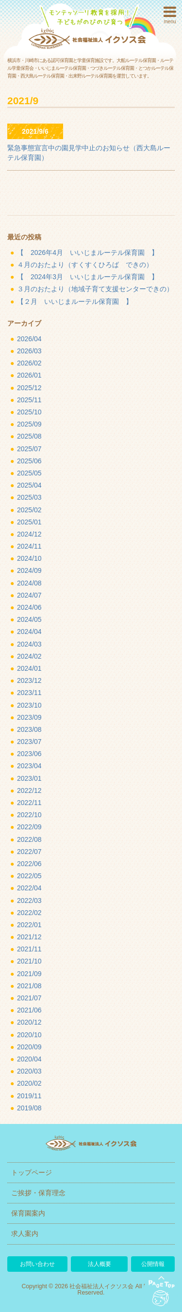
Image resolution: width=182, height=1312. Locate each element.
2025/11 (29, 400)
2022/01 (29, 925)
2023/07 (29, 741)
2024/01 (29, 668)
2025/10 (29, 412)
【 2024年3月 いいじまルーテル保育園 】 (87, 277)
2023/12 (29, 680)
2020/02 (29, 1083)
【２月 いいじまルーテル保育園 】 (74, 301)
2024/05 (29, 619)
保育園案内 (28, 1213)
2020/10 (29, 1035)
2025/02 (29, 510)
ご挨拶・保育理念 (38, 1193)
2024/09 (29, 570)
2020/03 (29, 1071)
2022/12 (29, 790)
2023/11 (29, 692)
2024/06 (29, 607)
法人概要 (99, 1264)
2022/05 (29, 876)
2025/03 (29, 497)
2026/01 (29, 375)
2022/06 (29, 864)
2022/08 (29, 839)
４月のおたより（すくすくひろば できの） (85, 265)
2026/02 (29, 363)
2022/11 (29, 802)
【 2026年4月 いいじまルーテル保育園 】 (87, 252)
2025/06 (29, 461)
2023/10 (29, 705)
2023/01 (29, 778)
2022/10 (29, 815)
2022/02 (29, 913)
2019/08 (29, 1108)
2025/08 (29, 436)
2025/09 (29, 424)
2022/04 (29, 888)
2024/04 (29, 631)
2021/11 (29, 949)
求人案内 (24, 1233)
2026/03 (29, 351)
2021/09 (29, 974)
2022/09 (29, 827)
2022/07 (29, 851)
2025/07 (29, 449)
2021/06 (29, 1010)
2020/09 (29, 1047)
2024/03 (29, 644)
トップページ (31, 1172)
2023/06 (29, 754)
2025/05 (29, 473)
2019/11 (29, 1096)
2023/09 (29, 717)
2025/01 (29, 522)
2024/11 (29, 546)
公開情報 (153, 1264)
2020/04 (29, 1059)
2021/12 (29, 937)
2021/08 (29, 986)
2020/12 (29, 1022)
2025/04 (29, 485)
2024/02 (29, 656)
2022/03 (29, 900)
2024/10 (29, 558)
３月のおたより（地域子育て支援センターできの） (95, 289)
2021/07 (29, 998)
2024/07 (29, 595)
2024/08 (29, 583)
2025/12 (29, 388)
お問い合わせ (37, 1264)
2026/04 (29, 339)
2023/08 (29, 729)
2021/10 (29, 961)
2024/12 (29, 534)
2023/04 (29, 766)
